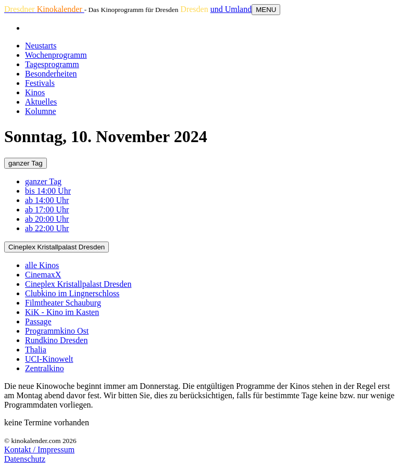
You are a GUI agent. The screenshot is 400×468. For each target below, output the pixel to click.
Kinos (35, 92)
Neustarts (40, 45)
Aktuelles (41, 101)
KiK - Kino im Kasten (62, 312)
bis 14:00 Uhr (48, 190)
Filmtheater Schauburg (63, 302)
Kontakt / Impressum (39, 449)
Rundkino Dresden (56, 340)
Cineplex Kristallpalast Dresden (56, 247)
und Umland (231, 9)
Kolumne (40, 111)
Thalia (35, 349)
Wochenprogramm (56, 54)
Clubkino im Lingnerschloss (72, 293)
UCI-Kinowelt (49, 359)
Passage (38, 321)
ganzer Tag (25, 163)
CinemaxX (43, 274)
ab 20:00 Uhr (47, 218)
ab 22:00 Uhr (47, 228)
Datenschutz (24, 458)
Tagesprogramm (52, 64)
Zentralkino (44, 368)
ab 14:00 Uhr (47, 200)
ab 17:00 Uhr (47, 209)
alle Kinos (42, 265)
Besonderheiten (51, 73)
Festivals (40, 83)
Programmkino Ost (57, 330)
